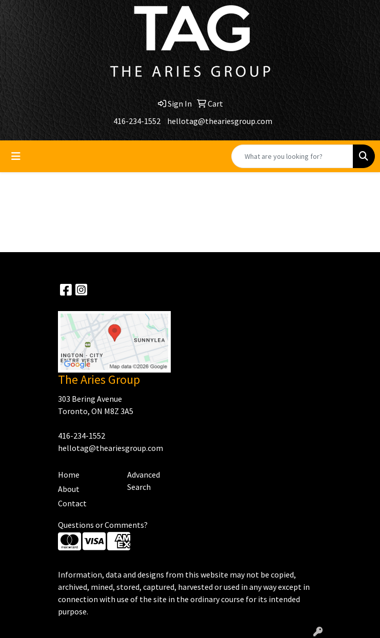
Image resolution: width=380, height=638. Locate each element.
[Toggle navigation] (16, 156)
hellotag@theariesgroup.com (219, 121)
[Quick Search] (292, 156)
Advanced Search (143, 480)
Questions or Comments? (103, 525)
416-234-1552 (137, 121)
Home (68, 474)
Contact (72, 503)
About (68, 489)
